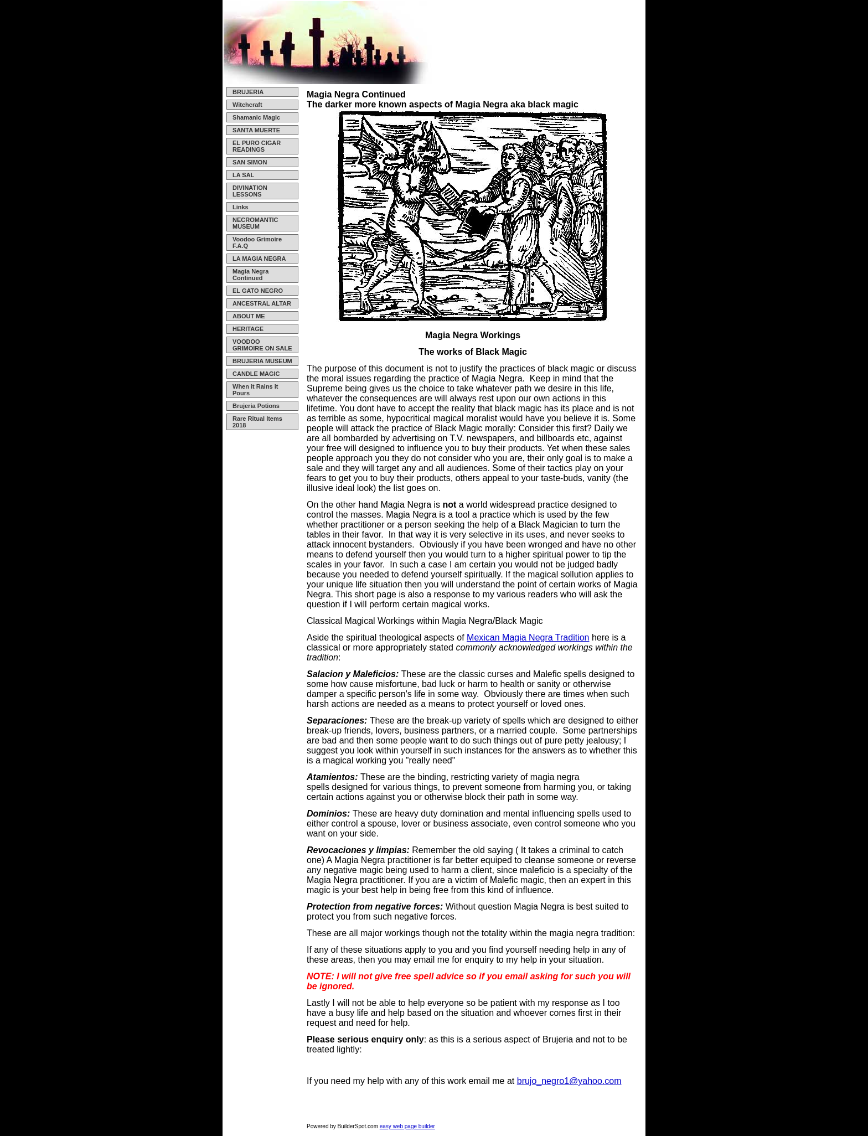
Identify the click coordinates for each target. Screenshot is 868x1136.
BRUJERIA (248, 92)
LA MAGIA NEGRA (259, 258)
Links (240, 207)
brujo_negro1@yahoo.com (569, 1081)
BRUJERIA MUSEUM (262, 361)
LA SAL (243, 175)
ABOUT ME (248, 316)
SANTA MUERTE (256, 130)
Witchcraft (247, 104)
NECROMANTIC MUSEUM (255, 223)
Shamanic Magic (256, 117)
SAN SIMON (249, 162)
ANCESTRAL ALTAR (261, 303)
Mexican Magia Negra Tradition (528, 637)
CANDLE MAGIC (256, 373)
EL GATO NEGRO (257, 290)
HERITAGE (248, 329)
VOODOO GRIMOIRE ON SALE (262, 345)
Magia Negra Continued (250, 274)
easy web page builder (407, 1126)
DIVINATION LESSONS (249, 191)
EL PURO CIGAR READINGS (256, 146)
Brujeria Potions (256, 405)
